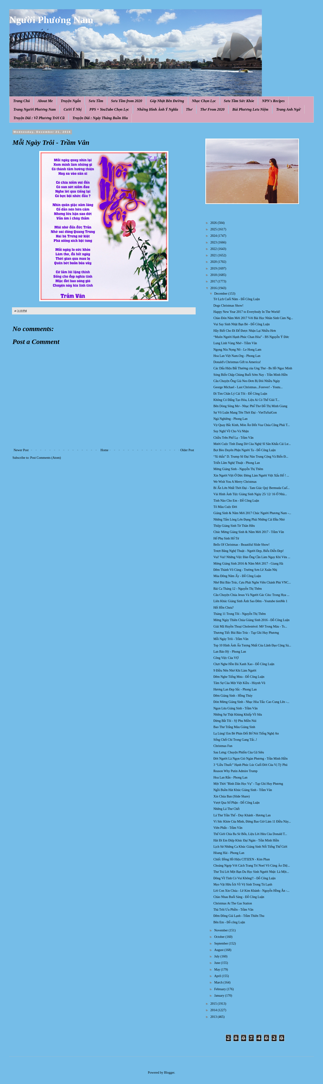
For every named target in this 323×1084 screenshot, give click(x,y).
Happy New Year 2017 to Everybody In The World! (246, 312)
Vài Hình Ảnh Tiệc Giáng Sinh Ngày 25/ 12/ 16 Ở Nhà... (250, 494)
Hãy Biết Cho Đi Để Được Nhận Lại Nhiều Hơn (244, 330)
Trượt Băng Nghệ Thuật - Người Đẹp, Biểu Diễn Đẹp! (248, 551)
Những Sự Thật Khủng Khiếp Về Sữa (237, 714)
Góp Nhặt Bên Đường (167, 101)
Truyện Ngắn (71, 101)
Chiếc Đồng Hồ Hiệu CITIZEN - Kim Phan (241, 859)
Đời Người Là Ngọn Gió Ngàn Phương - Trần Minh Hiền (250, 758)
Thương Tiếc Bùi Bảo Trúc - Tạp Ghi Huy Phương (246, 632)
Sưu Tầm (96, 101)
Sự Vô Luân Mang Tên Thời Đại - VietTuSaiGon (245, 412)
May (217, 969)
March (218, 982)
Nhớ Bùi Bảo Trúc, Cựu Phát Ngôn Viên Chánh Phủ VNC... (252, 582)
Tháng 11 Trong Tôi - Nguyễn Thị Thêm (239, 614)
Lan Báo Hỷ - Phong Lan (229, 651)
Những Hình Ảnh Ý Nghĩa (157, 109)
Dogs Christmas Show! (228, 305)
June (217, 963)
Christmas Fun (222, 746)
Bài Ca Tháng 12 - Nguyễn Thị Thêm (237, 588)
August (219, 950)
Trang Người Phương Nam (34, 109)
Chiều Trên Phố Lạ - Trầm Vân (233, 437)
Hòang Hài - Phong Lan (228, 853)
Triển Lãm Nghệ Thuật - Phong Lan (236, 463)
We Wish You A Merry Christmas (235, 481)
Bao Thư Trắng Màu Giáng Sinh (234, 727)
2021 (214, 255)
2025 (214, 229)
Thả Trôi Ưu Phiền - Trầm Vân (233, 909)
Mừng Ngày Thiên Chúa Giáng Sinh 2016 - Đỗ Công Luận (251, 620)
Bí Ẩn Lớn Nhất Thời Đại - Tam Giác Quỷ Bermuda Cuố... (251, 488)
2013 (214, 1017)
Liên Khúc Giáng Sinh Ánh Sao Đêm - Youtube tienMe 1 (250, 601)
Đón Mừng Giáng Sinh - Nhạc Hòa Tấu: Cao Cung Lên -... (251, 702)
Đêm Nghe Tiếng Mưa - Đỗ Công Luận (238, 676)
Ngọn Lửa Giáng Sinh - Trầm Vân (235, 708)
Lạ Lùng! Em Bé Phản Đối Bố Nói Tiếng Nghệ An (246, 733)
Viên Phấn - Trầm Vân (227, 827)
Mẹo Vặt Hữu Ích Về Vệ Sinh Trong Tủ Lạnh (242, 884)
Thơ (189, 109)
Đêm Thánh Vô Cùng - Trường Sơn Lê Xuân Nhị (245, 570)
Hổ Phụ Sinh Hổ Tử (226, 538)
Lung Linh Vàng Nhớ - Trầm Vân (235, 343)
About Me (45, 101)
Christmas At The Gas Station (232, 903)
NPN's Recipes (273, 101)
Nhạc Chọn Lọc (204, 101)
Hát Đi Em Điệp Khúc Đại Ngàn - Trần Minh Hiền (246, 840)
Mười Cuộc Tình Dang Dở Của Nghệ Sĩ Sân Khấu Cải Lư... (252, 444)
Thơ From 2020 (212, 109)
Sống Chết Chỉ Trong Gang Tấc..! (235, 739)
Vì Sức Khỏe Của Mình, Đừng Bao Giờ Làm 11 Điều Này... (252, 821)
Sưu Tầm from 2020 (126, 101)
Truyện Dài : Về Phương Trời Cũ (39, 118)
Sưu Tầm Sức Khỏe (239, 101)
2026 (214, 223)
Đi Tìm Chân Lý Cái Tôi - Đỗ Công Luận (240, 393)
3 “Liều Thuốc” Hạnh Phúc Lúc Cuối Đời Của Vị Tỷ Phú (250, 765)
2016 (214, 288)
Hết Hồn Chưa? (223, 607)
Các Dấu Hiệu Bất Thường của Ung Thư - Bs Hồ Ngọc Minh (252, 368)
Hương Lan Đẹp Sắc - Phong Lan (235, 689)
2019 (214, 268)
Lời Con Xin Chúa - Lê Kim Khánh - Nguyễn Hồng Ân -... (251, 890)
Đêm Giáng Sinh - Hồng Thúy (233, 695)
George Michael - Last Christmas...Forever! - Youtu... (248, 387)
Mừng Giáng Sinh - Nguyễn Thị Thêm (238, 469)
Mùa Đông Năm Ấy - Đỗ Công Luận (237, 576)
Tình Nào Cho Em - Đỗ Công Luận (236, 500)
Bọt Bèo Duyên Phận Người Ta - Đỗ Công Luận (244, 450)
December (221, 293)
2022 (214, 249)
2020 (214, 262)
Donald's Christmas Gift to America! (237, 362)
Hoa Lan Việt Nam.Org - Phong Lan (236, 356)
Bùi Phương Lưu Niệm (250, 109)
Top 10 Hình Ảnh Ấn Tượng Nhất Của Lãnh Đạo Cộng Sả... (252, 645)
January (219, 995)
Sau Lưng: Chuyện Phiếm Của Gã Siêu (238, 752)
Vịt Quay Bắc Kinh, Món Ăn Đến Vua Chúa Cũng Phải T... (251, 425)
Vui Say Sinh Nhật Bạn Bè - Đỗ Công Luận (241, 324)
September (221, 943)
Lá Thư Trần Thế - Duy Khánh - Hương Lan (242, 815)
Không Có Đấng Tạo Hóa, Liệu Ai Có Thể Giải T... (246, 400)
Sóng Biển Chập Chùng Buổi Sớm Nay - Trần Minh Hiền (250, 374)
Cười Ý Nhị (73, 109)
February (220, 989)
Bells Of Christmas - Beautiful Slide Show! (241, 544)
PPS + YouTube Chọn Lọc (109, 109)
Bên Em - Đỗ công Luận (229, 922)
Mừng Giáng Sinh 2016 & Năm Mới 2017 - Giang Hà (248, 563)
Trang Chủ (21, 101)
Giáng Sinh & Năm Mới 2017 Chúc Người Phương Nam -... (252, 513)
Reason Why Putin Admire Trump (235, 771)
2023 (214, 242)
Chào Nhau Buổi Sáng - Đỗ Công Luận (238, 897)
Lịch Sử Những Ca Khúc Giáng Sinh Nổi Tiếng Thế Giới (250, 846)
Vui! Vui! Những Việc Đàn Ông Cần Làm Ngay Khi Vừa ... (251, 557)
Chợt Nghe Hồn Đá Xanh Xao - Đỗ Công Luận (243, 664)
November (221, 930)
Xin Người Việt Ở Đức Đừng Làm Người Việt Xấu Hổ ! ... (251, 475)
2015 (214, 1003)
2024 (214, 235)
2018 (214, 275)
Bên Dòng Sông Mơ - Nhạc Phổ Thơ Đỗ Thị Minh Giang (250, 406)
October (219, 937)
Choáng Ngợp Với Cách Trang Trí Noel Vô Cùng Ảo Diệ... (251, 865)
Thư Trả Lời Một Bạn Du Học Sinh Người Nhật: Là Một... (251, 872)
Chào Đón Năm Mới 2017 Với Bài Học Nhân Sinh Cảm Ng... (253, 318)
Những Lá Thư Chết (226, 809)
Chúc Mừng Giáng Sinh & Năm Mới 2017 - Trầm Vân (248, 532)
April (218, 976)
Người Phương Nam (51, 20)
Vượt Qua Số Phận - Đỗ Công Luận (236, 802)
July (217, 956)
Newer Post (21, 450)
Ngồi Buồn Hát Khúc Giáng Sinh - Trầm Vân (242, 790)
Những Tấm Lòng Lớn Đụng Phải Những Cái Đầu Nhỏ (249, 519)
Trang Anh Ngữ (288, 109)
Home (104, 450)
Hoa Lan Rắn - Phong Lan (230, 777)
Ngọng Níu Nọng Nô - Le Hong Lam (237, 349)
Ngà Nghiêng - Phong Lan (230, 419)
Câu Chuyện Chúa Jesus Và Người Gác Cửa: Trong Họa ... (251, 595)
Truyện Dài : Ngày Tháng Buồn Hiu (100, 118)
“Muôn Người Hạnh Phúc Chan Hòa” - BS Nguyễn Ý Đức (251, 337)
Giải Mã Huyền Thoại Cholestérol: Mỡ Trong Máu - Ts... (250, 626)
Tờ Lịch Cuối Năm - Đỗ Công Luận (236, 299)
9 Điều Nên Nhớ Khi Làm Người (234, 670)
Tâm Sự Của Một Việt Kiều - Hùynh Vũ (239, 683)
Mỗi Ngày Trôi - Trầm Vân (230, 639)
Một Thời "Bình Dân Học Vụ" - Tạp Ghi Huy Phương (248, 783)
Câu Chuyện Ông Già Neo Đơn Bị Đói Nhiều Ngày (246, 381)
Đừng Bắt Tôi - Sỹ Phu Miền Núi (234, 721)
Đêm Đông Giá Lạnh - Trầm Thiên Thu (238, 916)
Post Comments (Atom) (45, 457)
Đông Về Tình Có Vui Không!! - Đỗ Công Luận (244, 878)
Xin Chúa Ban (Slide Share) (231, 796)
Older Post (187, 450)
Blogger (169, 1072)
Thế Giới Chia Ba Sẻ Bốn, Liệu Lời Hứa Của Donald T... (250, 834)
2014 (214, 1010)
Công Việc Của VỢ (226, 658)
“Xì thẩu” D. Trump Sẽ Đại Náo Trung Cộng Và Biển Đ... (250, 456)
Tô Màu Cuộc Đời (225, 507)
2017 (214, 281)
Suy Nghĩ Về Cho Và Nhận (231, 431)
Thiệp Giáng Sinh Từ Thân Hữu (234, 525)
